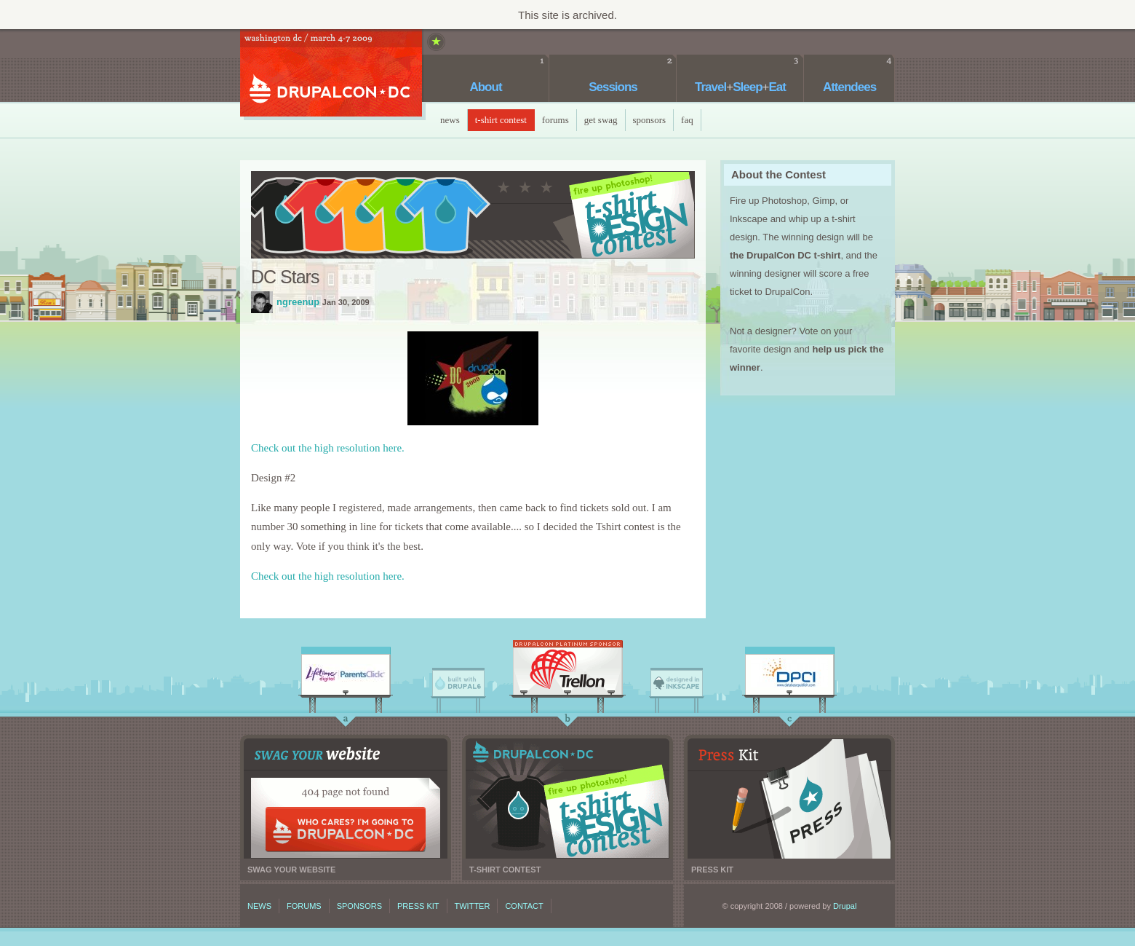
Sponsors (649, 119)
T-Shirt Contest (501, 119)
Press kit (789, 798)
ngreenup (262, 302)
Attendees (849, 87)
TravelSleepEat (740, 87)
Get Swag (601, 119)
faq (687, 119)
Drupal (844, 906)
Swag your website (345, 798)
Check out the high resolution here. (328, 448)
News (450, 119)
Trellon (567, 671)
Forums (555, 119)
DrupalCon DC (331, 74)
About (485, 87)
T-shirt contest (567, 798)
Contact (524, 906)
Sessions (613, 87)
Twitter (472, 906)
